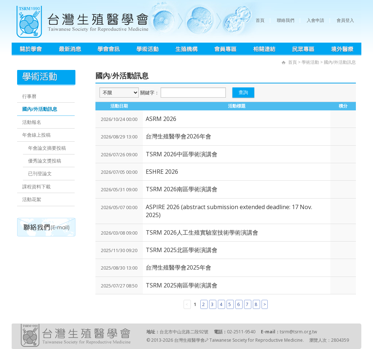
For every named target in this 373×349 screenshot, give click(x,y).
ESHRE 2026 (162, 172)
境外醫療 (342, 49)
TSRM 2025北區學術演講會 (181, 250)
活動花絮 (31, 199)
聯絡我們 (285, 20)
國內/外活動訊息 (39, 109)
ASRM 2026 (161, 119)
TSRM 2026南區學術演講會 (181, 189)
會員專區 (225, 49)
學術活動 (147, 49)
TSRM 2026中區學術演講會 (181, 154)
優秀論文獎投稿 (44, 160)
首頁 (260, 20)
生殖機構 (186, 49)
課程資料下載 (36, 186)
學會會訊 (108, 49)
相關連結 (264, 49)
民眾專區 (303, 49)
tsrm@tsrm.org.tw (298, 332)
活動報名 (31, 122)
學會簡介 (31, 49)
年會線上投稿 (36, 135)
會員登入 (345, 20)
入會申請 (315, 20)
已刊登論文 (40, 173)
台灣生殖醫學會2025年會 (178, 267)
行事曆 (29, 96)
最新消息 (70, 49)
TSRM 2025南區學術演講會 (181, 285)
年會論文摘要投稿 (47, 148)
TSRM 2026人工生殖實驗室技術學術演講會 (202, 232)
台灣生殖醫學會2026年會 (178, 136)
